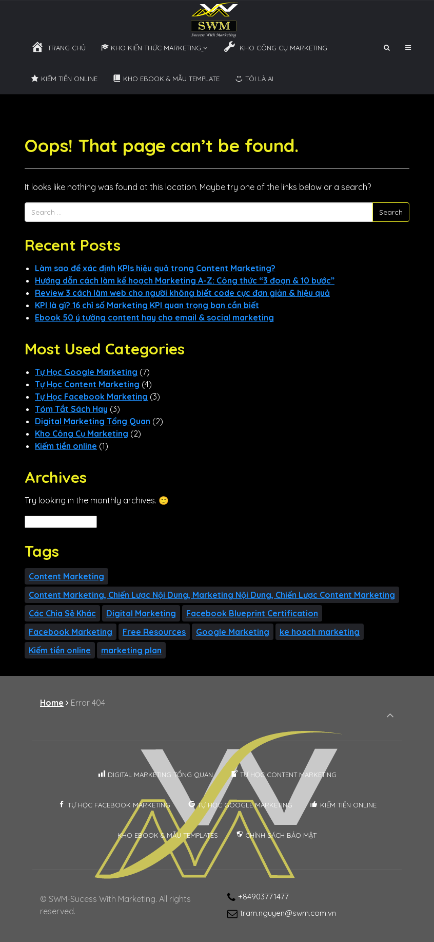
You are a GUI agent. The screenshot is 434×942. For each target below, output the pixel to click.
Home (52, 703)
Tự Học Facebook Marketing (91, 396)
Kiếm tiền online (66, 446)
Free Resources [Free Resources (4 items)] (154, 632)
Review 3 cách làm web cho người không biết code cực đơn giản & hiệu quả (182, 293)
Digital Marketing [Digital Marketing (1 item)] (141, 613)
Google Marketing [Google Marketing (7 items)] (232, 632)
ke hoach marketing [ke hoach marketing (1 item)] (320, 632)
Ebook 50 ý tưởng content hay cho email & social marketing (154, 317)
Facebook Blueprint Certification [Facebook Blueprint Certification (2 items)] (252, 613)
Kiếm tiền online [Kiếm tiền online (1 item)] (60, 650)
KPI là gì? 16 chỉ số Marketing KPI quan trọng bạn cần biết (147, 305)
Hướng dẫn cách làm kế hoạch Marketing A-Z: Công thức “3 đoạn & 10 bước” (184, 280)
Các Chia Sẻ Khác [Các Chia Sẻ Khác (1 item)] (62, 613)
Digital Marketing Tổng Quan (92, 421)
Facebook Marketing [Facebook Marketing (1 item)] (70, 632)
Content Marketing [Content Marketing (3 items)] (66, 576)
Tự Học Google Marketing (86, 372)
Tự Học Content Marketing (87, 384)
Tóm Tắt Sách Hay (71, 409)
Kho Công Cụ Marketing (81, 433)
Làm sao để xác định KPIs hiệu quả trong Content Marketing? (155, 268)
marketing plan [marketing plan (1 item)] (131, 650)
